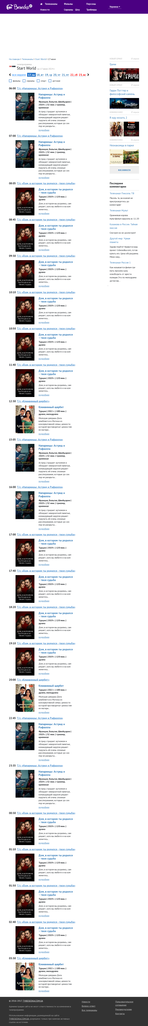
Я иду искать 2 (118, 117)
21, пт (65, 74)
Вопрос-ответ (88, 1006)
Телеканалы (51, 3)
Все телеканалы (89, 1010)
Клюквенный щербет (51, 407)
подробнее (44, 130)
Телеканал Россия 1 (120, 262)
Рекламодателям (123, 1009)
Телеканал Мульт (119, 210)
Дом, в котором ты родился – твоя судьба (56, 191)
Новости (45, 9)
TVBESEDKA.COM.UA (33, 1000)
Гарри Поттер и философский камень (122, 92)
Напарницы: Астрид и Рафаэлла (52, 96)
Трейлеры (91, 9)
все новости (124, 169)
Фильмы (68, 3)
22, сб (73, 74)
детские (56, 80)
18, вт (40, 74)
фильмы (16, 80)
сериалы (31, 80)
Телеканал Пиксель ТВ (122, 193)
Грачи (113, 64)
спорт (43, 80)
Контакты (120, 1013)
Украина (115, 6)
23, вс (82, 74)
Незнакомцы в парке (122, 145)
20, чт (56, 74)
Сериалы (68, 9)
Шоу (77, 9)
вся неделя (19, 74)
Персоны (91, 3)
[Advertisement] (74, 35)
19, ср (48, 74)
